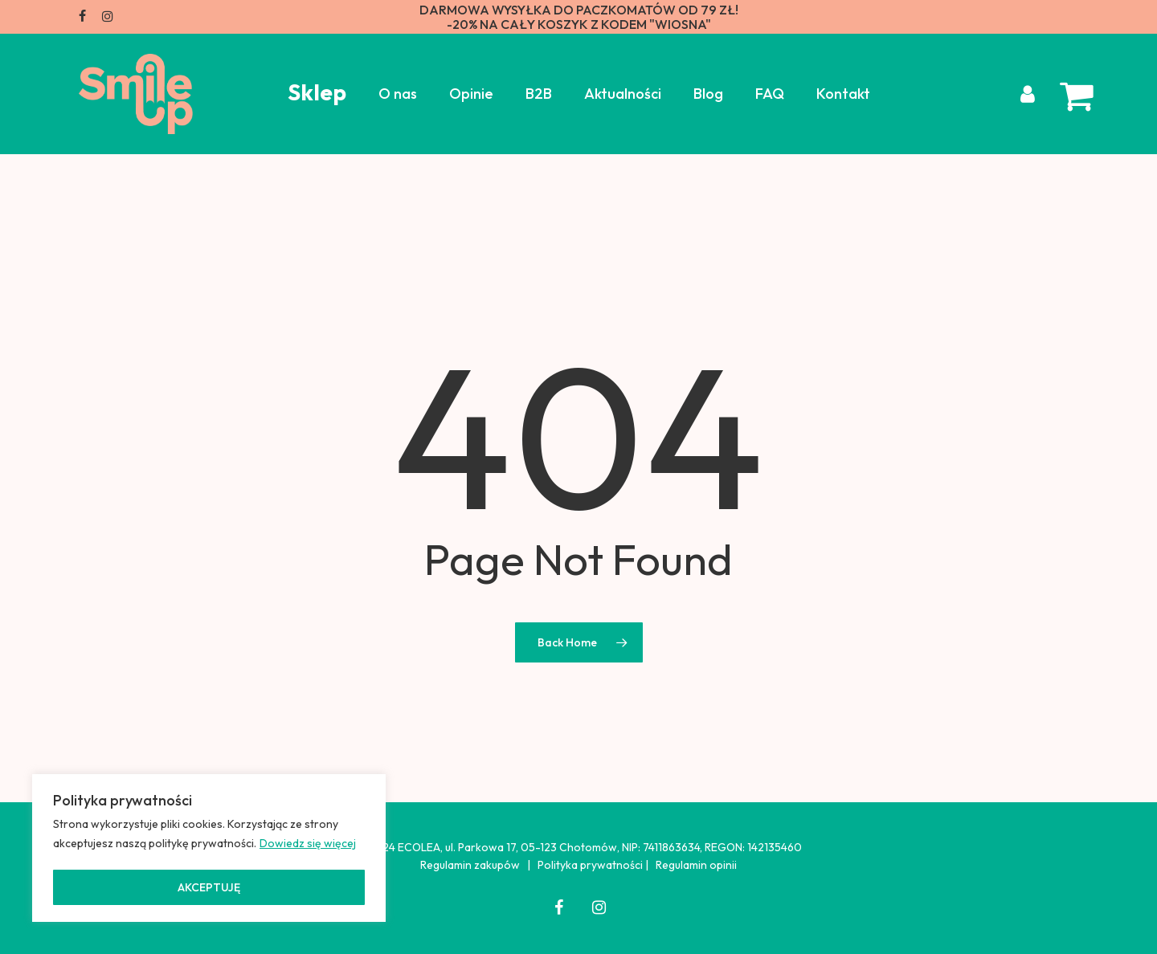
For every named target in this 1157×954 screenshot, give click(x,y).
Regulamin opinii (696, 865)
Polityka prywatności (590, 865)
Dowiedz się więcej (308, 843)
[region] (209, 848)
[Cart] (1069, 94)
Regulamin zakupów (470, 865)
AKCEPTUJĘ (209, 887)
